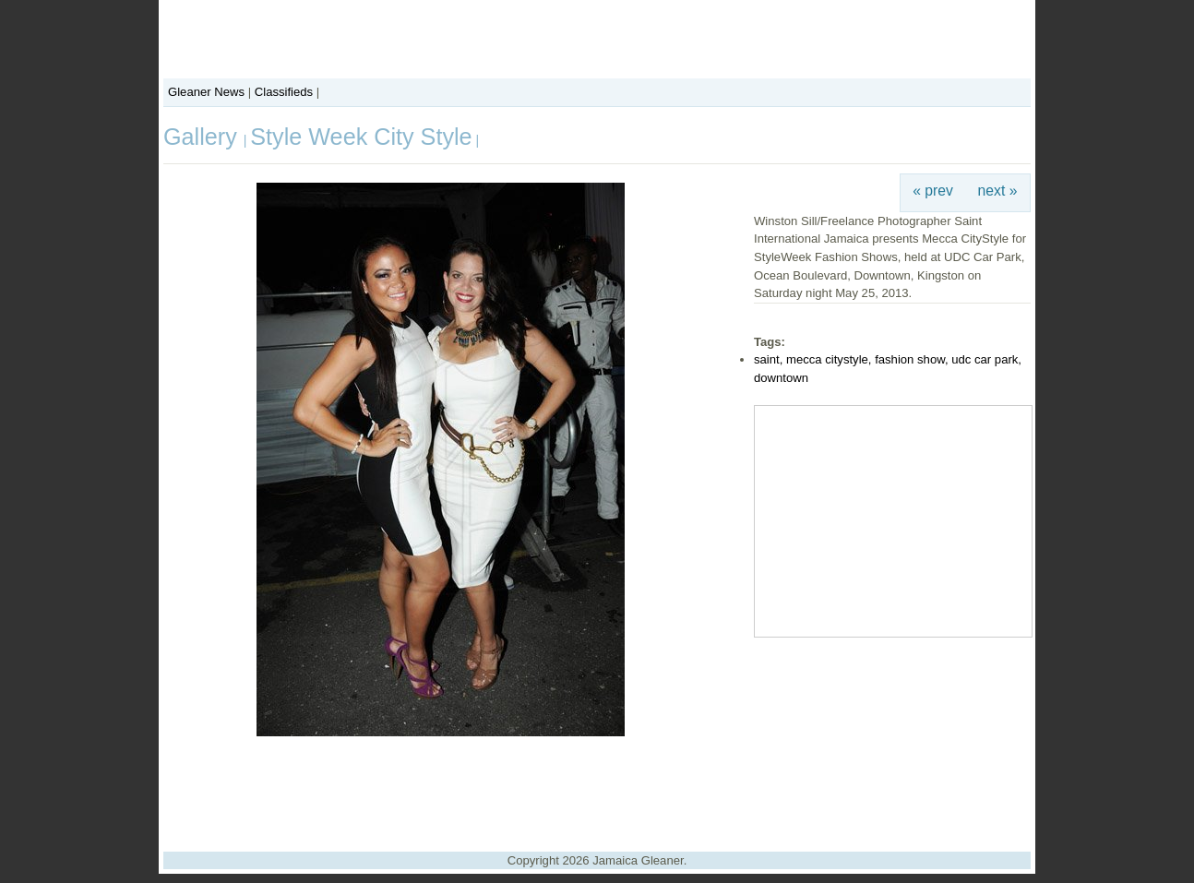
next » (998, 190)
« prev (933, 190)
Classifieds (284, 92)
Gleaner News (206, 92)
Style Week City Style (361, 136)
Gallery (203, 136)
